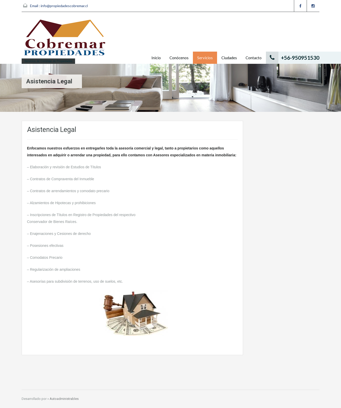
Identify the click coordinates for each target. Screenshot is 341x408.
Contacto (254, 57)
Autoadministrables (64, 399)
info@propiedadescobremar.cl (64, 6)
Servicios (205, 57)
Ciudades (229, 57)
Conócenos (179, 57)
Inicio (156, 57)
